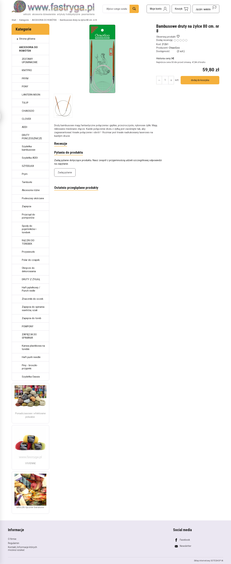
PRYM (25, 78)
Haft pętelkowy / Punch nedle (31, 289)
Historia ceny (165, 58)
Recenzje (60, 144)
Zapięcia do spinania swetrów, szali (33, 308)
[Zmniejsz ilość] (171, 80)
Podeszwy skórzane (33, 198)
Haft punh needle (31, 357)
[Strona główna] (53, 8)
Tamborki (27, 182)
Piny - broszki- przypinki (30, 367)
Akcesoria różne (31, 190)
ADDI (24, 127)
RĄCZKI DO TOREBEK (28, 242)
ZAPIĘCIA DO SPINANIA (29, 336)
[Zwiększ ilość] (159, 80)
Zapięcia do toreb (31, 318)
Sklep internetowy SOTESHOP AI (208, 560)
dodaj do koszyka (200, 80)
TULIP (25, 102)
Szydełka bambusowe (28, 148)
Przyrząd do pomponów (28, 216)
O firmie (12, 539)
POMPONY (27, 326)
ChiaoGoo (174, 47)
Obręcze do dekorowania (29, 269)
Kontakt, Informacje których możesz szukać (22, 548)
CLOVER (26, 118)
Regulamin (13, 543)
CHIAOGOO (28, 110)
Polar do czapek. (31, 259)
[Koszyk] (181, 9)
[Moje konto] (158, 9)
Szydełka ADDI (30, 157)
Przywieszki (28, 251)
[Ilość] (165, 80)
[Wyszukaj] (134, 9)
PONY (25, 86)
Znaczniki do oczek (32, 298)
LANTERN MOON (31, 94)
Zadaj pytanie (65, 172)
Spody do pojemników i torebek (29, 229)
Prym (25, 173)
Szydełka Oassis (31, 376)
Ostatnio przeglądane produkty (76, 188)
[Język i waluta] (205, 9)
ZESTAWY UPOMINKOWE (30, 60)
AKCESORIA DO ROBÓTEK (28, 49)
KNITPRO (27, 70)
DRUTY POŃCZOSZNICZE (32, 137)
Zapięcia (26, 206)
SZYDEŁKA (28, 165)
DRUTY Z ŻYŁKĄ (31, 279)
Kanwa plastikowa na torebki (33, 347)
